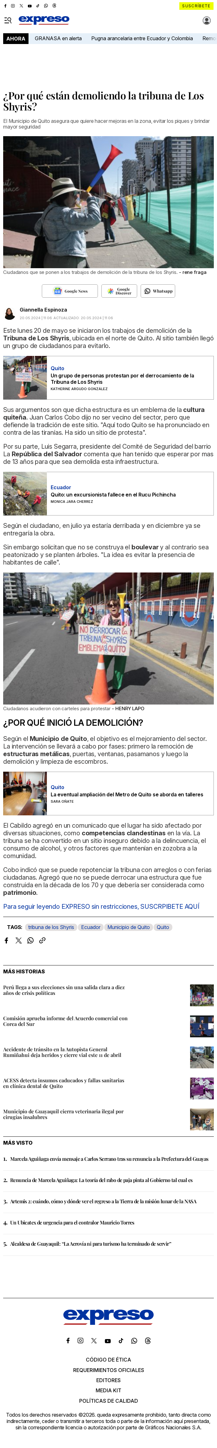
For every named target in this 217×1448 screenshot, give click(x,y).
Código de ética (108, 1360)
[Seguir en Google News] (70, 291)
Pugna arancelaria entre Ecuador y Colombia (142, 38)
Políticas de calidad (108, 1401)
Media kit (108, 1390)
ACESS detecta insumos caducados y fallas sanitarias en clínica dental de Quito (63, 1083)
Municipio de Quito (128, 927)
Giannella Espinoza (43, 309)
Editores (108, 1380)
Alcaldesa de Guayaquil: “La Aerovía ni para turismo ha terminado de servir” (90, 1243)
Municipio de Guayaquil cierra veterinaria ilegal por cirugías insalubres (63, 1114)
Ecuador (90, 927)
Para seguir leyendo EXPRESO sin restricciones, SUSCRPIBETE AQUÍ (101, 906)
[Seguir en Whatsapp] (158, 291)
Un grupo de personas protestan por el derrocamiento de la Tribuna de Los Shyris (122, 378)
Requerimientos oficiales (108, 1370)
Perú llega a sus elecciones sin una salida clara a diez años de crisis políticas (64, 990)
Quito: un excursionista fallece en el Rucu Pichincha (113, 494)
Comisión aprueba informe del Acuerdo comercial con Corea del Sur (65, 1021)
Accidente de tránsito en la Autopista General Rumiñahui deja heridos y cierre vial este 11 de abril (62, 1052)
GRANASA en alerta (58, 38)
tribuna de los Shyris (51, 927)
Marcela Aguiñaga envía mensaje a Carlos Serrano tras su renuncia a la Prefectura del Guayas (109, 1158)
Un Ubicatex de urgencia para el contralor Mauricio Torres (72, 1222)
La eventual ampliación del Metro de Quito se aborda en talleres (127, 794)
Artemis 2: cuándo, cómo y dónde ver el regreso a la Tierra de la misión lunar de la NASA (103, 1201)
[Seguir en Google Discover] (119, 291)
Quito (163, 927)
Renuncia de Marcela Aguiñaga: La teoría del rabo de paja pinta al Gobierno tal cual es (101, 1180)
